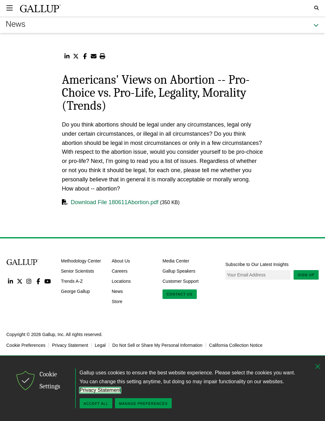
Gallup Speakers (179, 271)
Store (117, 301)
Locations (121, 281)
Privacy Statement (70, 345)
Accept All (96, 403)
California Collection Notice (235, 345)
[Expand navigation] (9, 8)
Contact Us (180, 294)
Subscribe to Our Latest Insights (257, 264)
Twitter (19, 281)
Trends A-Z (72, 281)
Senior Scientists (77, 271)
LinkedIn (10, 281)
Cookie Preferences (25, 345)
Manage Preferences (143, 403)
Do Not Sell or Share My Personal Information (157, 345)
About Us (121, 260)
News (117, 291)
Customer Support (180, 281)
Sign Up (306, 275)
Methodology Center (81, 260)
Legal (100, 345)
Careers (120, 271)
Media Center (175, 260)
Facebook (38, 281)
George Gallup (75, 291)
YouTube (47, 281)
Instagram (29, 281)
